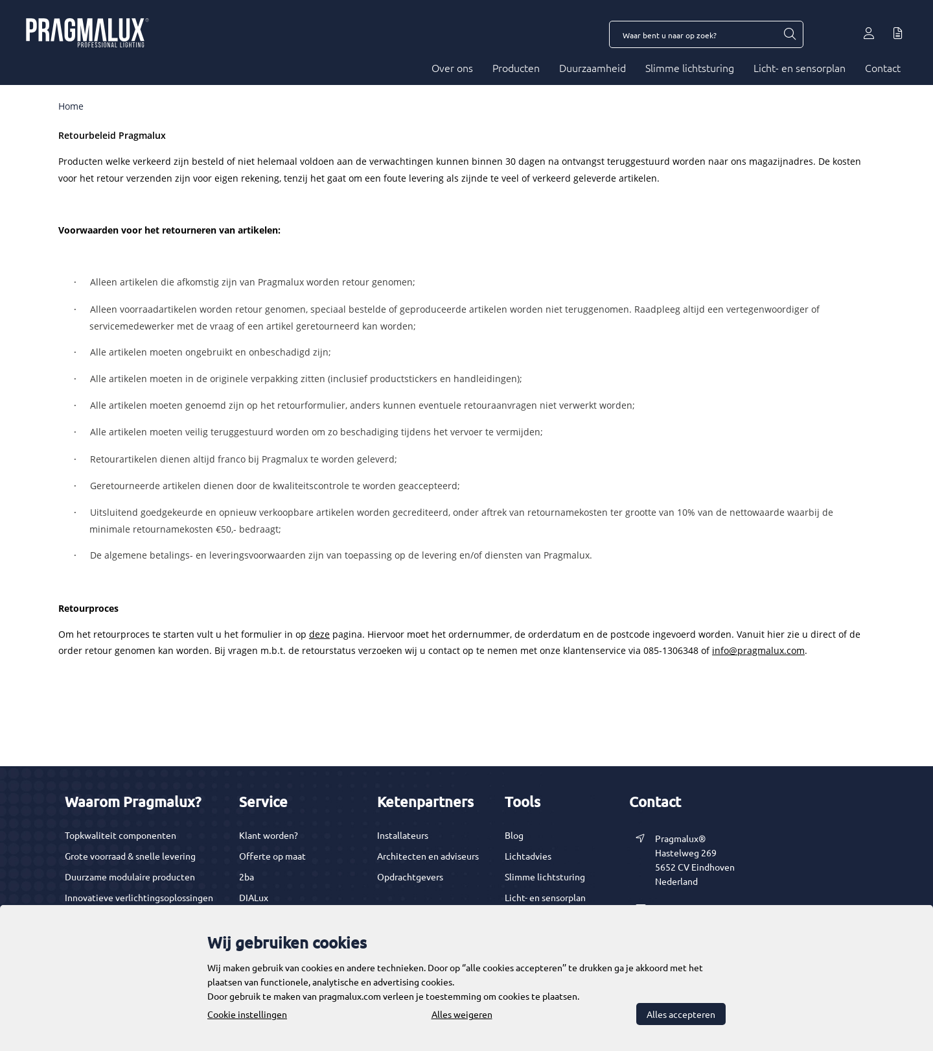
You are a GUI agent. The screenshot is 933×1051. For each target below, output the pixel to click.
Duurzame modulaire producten (130, 876)
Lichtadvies (528, 856)
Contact (883, 67)
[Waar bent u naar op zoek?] (789, 34)
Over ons (452, 67)
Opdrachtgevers (410, 876)
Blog (514, 835)
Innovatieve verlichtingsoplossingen (139, 897)
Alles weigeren (462, 1014)
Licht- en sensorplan (800, 67)
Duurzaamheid (592, 67)
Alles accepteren (681, 1014)
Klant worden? (268, 835)
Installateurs (402, 835)
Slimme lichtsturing (689, 67)
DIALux (253, 897)
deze (319, 634)
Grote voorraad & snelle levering (130, 856)
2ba (246, 876)
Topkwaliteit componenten (120, 835)
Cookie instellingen (247, 1014)
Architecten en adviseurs (428, 856)
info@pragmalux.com (758, 650)
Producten (516, 67)
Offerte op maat (272, 856)
